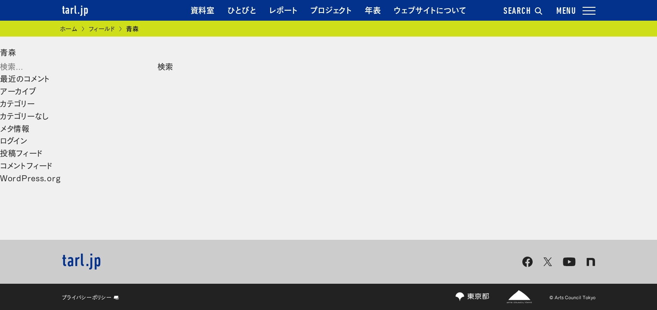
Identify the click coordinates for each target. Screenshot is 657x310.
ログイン (14, 140)
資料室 (203, 9)
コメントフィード (26, 165)
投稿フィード (21, 152)
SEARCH (522, 11)
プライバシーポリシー (90, 297)
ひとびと (242, 9)
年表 (373, 9)
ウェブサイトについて (430, 9)
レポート (283, 9)
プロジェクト (331, 9)
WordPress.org (30, 177)
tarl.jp (75, 11)
